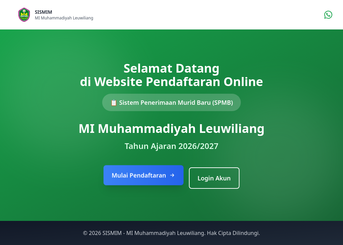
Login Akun (214, 178)
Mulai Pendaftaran (143, 176)
